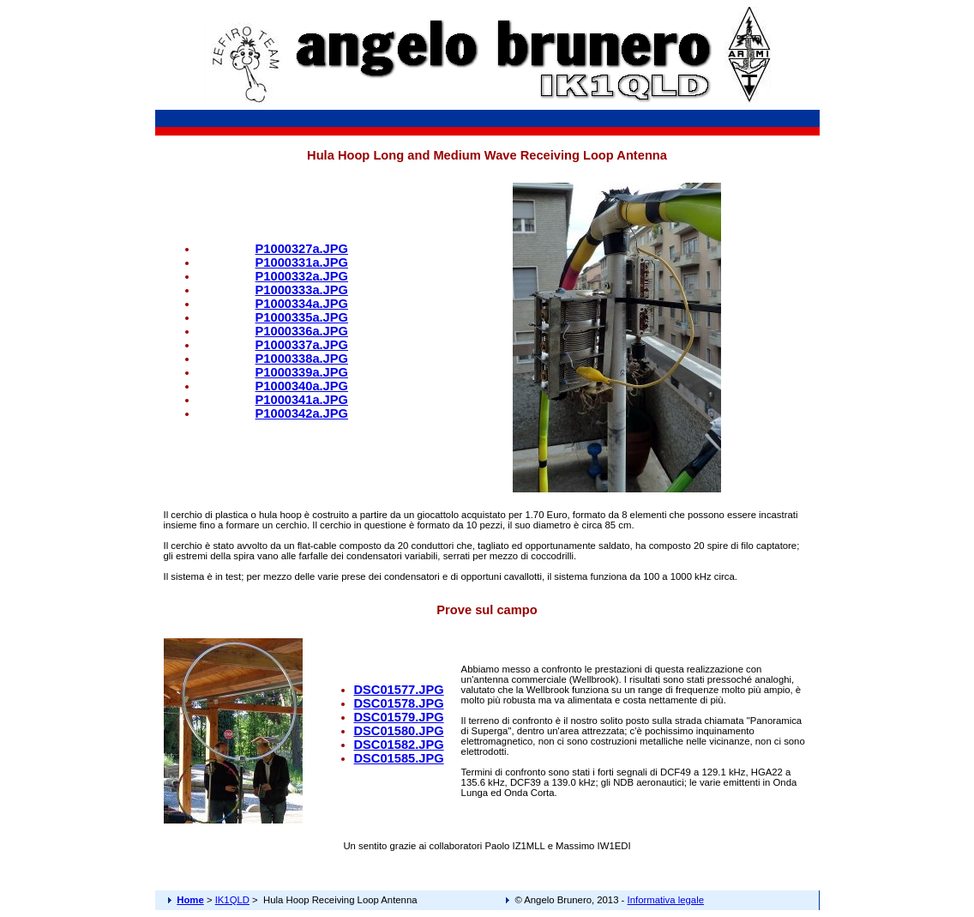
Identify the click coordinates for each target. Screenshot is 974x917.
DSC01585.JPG (399, 758)
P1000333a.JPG (302, 290)
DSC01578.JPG (399, 703)
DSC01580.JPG (399, 731)
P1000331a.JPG (302, 262)
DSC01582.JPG (399, 744)
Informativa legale (666, 900)
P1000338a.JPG (302, 358)
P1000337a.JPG (302, 345)
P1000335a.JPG (302, 317)
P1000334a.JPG (302, 304)
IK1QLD (232, 900)
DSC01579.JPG (399, 717)
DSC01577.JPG (399, 690)
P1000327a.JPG (302, 249)
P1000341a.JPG (302, 400)
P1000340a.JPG (302, 386)
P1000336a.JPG (302, 331)
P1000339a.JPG (302, 372)
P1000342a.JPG (302, 413)
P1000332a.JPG (302, 276)
